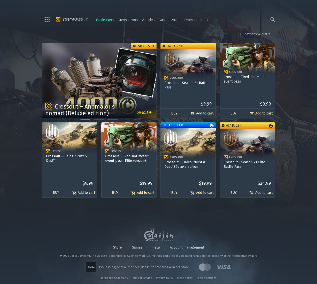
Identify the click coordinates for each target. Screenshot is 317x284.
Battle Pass (105, 20)
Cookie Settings (206, 278)
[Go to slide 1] (85, 119)
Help (156, 247)
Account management (187, 247)
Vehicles (148, 20)
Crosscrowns (128, 20)
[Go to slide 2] (99, 119)
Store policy (184, 278)
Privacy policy (164, 278)
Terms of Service (142, 278)
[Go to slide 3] (113, 119)
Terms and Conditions (114, 278)
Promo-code (196, 20)
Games (137, 247)
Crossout (72, 19)
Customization (169, 20)
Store (117, 247)
